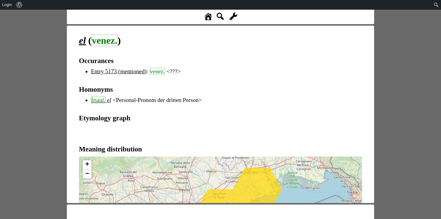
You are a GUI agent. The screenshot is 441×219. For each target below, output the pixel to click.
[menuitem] (19, 5)
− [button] (87, 174)
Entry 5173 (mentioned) (118, 71)
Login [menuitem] (7, 4)
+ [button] (87, 164)
